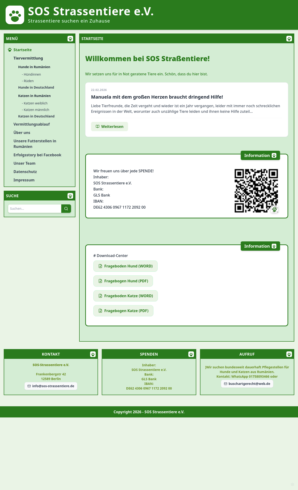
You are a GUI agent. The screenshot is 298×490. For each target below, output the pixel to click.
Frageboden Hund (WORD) (125, 266)
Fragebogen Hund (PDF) (123, 280)
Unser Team (24, 163)
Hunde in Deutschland (36, 87)
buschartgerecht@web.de (247, 383)
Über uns (22, 132)
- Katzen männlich (35, 109)
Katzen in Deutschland (36, 116)
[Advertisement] (149, 453)
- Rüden (28, 81)
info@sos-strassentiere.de (50, 386)
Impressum (24, 180)
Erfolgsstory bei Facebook (37, 154)
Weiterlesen (109, 126)
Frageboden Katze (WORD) (125, 295)
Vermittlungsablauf (32, 124)
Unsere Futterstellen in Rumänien (35, 143)
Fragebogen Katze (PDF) (123, 310)
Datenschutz (25, 171)
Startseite (20, 49)
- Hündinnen (31, 74)
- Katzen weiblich (34, 103)
